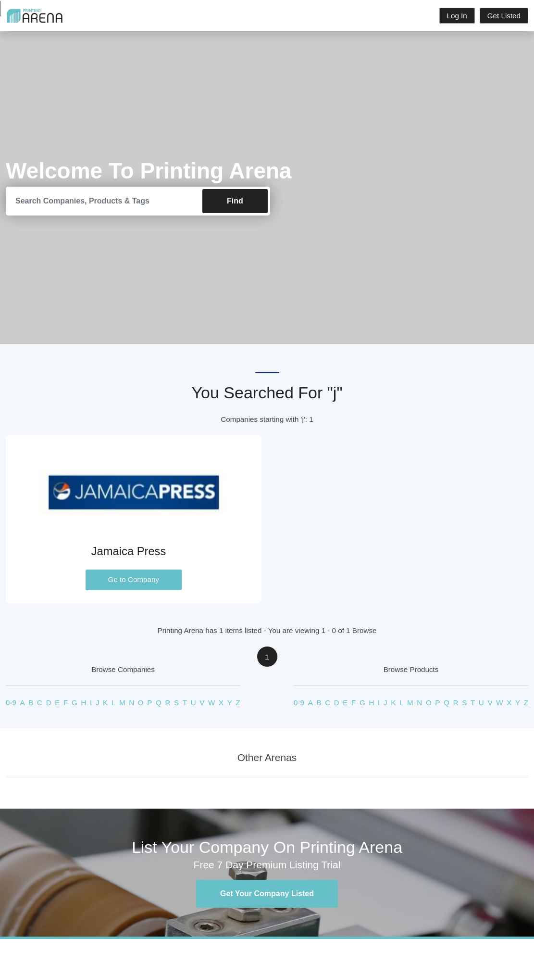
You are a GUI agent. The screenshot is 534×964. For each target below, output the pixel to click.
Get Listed (504, 16)
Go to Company (133, 579)
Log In (457, 16)
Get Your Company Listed (267, 893)
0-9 (11, 702)
